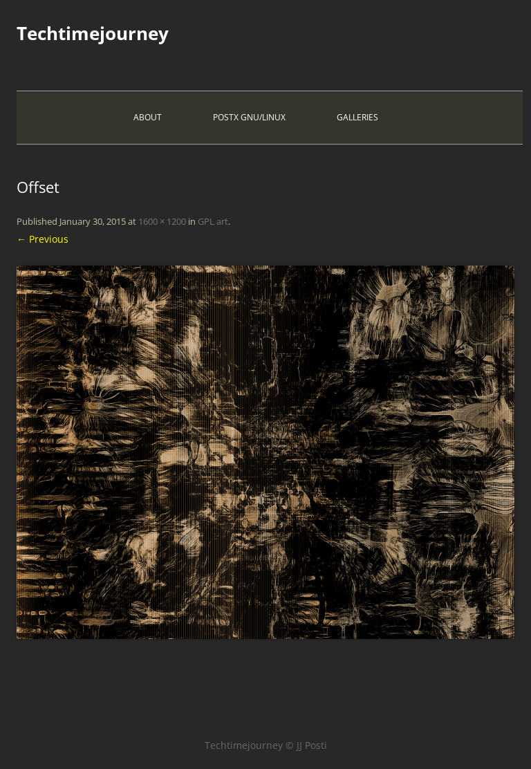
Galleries (357, 117)
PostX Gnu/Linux (249, 117)
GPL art (213, 221)
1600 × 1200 (162, 221)
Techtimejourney (93, 33)
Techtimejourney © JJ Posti (266, 745)
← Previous (42, 238)
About (147, 117)
